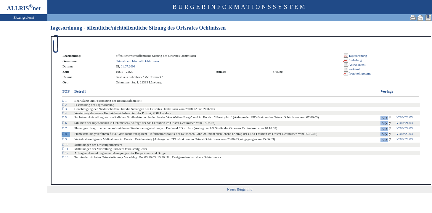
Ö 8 (64, 133)
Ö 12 (65, 153)
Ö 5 (64, 117)
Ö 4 (64, 113)
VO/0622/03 (404, 128)
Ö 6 (64, 123)
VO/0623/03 (404, 133)
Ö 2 (64, 104)
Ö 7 (64, 128)
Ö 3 (64, 109)
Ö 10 (65, 144)
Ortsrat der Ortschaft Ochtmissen (137, 61)
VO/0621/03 (404, 123)
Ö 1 (64, 100)
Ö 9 (64, 139)
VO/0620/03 (404, 117)
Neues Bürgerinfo (239, 189)
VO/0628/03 (404, 139)
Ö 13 (65, 157)
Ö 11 (65, 149)
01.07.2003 (128, 66)
